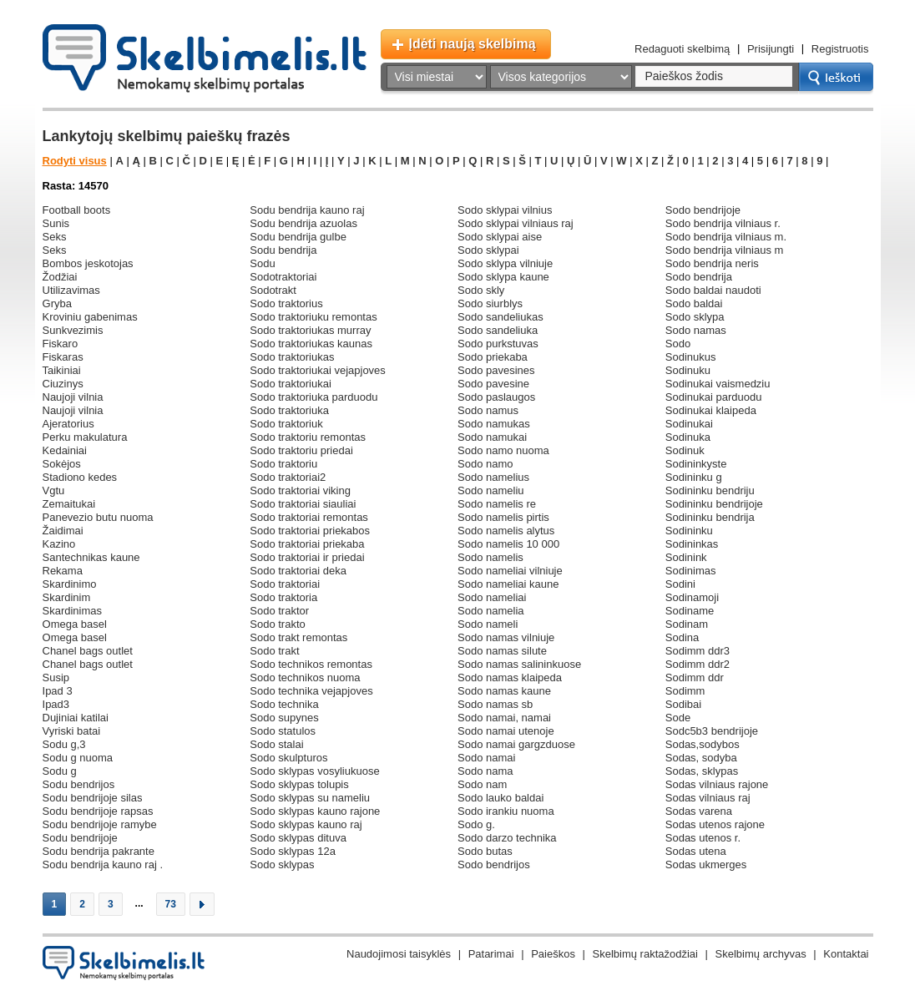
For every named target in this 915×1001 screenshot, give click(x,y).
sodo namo (485, 464)
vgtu (54, 490)
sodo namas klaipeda (510, 677)
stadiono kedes (80, 477)
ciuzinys (63, 383)
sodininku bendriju (710, 490)
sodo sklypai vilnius (505, 210)
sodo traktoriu (283, 464)
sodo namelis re (497, 504)
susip (56, 677)
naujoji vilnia (73, 397)
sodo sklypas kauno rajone (315, 811)
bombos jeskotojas (88, 263)
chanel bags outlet (88, 651)
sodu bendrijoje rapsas (98, 811)
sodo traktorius (286, 303)
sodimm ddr (694, 677)
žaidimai (63, 530)
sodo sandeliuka (498, 330)
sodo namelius (493, 477)
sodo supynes (284, 717)
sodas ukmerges (706, 864)
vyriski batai (72, 731)
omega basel (75, 624)
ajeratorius (68, 423)
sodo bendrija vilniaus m (724, 250)
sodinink (686, 557)
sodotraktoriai (283, 276)
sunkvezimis (73, 330)
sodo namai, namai (504, 717)
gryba (57, 303)
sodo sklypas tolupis (299, 784)
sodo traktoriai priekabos (310, 530)
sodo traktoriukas (292, 357)
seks (55, 236)
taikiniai (62, 370)
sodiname (690, 610)
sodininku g (693, 477)
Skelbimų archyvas (760, 954)
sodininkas (692, 544)
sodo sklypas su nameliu (310, 797)
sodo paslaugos (496, 397)
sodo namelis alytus (506, 530)
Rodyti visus (75, 160)
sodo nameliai (492, 597)
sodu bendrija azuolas (303, 223)
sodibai (683, 704)
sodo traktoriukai (290, 383)
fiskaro (60, 343)
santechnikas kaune (91, 557)
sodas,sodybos (702, 744)
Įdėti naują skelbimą (472, 44)
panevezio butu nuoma (98, 517)
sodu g (60, 771)
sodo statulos (283, 731)
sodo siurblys (490, 303)
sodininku (689, 530)
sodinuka (687, 437)
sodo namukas (494, 423)
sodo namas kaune (504, 691)
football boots (77, 210)
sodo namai (486, 757)
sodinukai (689, 423)
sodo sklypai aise (500, 236)
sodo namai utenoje (506, 731)
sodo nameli (488, 624)
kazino (59, 544)
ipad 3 (58, 691)
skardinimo (70, 584)
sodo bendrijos (494, 864)
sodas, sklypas (701, 771)
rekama (63, 570)
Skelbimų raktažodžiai (645, 954)
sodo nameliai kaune (508, 584)
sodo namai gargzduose (516, 744)
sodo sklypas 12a (293, 851)
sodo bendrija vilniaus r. (723, 223)
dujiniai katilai (76, 717)
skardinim (67, 597)
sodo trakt (274, 651)
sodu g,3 (64, 744)
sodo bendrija (698, 276)
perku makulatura (85, 437)
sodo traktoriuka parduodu (313, 397)
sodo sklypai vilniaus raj (516, 223)
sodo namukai (492, 437)
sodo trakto (278, 624)
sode (677, 717)
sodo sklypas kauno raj (305, 824)
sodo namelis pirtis (503, 517)
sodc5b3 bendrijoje (711, 731)
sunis (56, 223)
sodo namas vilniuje (506, 637)
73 (170, 904)
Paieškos (553, 954)
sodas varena (698, 811)
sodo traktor (279, 610)
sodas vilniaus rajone (717, 784)
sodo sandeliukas (500, 317)
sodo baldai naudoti (713, 290)
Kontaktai (845, 954)
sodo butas (485, 851)
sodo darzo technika (507, 838)
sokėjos (62, 464)
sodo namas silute (502, 651)
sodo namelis (490, 557)
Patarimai (491, 954)
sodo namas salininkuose (519, 664)
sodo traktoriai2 (288, 477)
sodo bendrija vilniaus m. (725, 236)
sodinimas (690, 570)
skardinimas (73, 610)
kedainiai (65, 450)
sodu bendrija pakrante (98, 851)
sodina (682, 637)
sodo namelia (491, 610)
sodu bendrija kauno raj (307, 210)
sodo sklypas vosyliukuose (314, 771)
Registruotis (840, 49)
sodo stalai (276, 744)
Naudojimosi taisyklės (398, 954)
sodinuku (687, 370)
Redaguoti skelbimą (682, 49)
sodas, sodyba (701, 757)
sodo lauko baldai (500, 797)
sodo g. (476, 824)
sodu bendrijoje (80, 838)
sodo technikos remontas (311, 664)
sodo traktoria (283, 597)
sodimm (685, 691)
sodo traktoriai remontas (309, 517)
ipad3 (56, 704)
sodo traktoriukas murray (310, 330)
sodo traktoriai (285, 584)
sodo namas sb (495, 704)
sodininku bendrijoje (714, 504)
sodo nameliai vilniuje (510, 570)
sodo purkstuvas (498, 343)
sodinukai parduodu (713, 397)
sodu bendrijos (79, 784)
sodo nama (485, 771)
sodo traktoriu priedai (301, 450)
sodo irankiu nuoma (506, 811)
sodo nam (482, 784)
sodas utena (695, 851)
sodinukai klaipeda (710, 410)
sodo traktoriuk (286, 423)
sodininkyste (696, 464)
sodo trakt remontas (298, 637)
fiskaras (63, 357)
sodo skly (481, 290)
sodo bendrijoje (703, 210)
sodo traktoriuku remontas (313, 317)
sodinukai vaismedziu (718, 383)
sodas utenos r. (703, 838)
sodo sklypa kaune (503, 276)
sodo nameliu (491, 490)
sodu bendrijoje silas (93, 797)
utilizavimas (71, 290)
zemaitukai (69, 504)
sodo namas (695, 330)
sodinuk (685, 450)
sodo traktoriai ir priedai (307, 557)
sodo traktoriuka (289, 410)
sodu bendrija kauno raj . (103, 864)
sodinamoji (692, 597)
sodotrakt (273, 290)
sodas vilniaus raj (708, 797)
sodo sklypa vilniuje (505, 263)
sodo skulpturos (288, 757)
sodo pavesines (496, 370)
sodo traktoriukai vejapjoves (318, 370)
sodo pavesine (493, 383)
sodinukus (690, 357)
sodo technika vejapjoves (311, 691)
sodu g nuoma (78, 757)
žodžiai (60, 276)
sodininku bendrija (710, 517)
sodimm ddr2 (697, 664)
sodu (262, 263)
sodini (680, 584)
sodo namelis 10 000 (508, 544)
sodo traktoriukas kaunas (311, 343)
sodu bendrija (283, 250)
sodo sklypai (488, 250)
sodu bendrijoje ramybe (100, 824)
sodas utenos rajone (715, 824)
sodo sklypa (695, 317)
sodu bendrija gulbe (298, 236)
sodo (677, 343)
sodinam (686, 624)
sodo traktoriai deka (298, 570)
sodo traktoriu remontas (308, 437)
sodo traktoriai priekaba (307, 544)
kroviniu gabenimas (90, 317)
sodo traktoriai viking (300, 490)
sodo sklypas (282, 864)
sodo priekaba (493, 357)
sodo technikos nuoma (305, 677)
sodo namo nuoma (503, 450)
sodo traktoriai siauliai (303, 504)
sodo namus (488, 410)
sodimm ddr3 (697, 651)
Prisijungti (770, 49)
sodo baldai (694, 303)
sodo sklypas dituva (298, 838)
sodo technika (284, 704)
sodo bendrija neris (712, 263)
